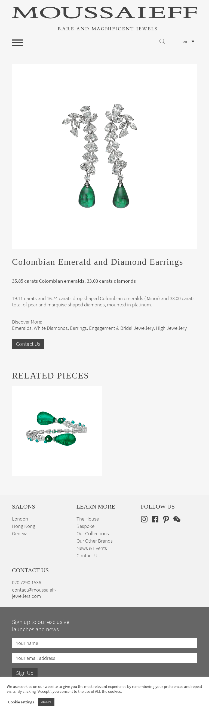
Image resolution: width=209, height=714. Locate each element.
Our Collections (92, 533)
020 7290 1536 (26, 582)
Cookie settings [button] (21, 702)
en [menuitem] (185, 41)
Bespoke (85, 526)
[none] (188, 41)
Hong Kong (23, 526)
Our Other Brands (94, 541)
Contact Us (28, 344)
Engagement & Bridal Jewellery (121, 328)
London (20, 519)
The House (87, 519)
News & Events (91, 548)
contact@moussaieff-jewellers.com (34, 593)
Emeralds (22, 328)
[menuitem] (188, 41)
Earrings (78, 328)
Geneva (19, 533)
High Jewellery (171, 328)
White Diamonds (51, 328)
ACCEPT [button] (46, 702)
